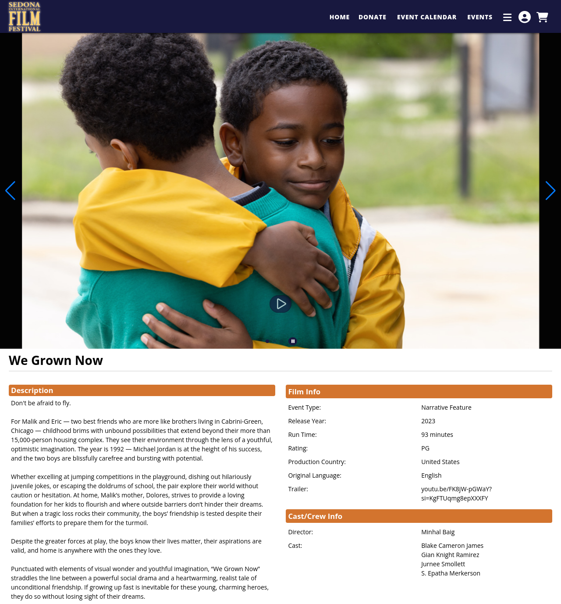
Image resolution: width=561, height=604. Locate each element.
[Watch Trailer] (280, 304)
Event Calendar (427, 17)
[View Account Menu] (524, 17)
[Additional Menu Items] (507, 17)
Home (340, 17)
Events (480, 17)
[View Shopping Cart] (542, 17)
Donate (373, 17)
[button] (267, 341)
